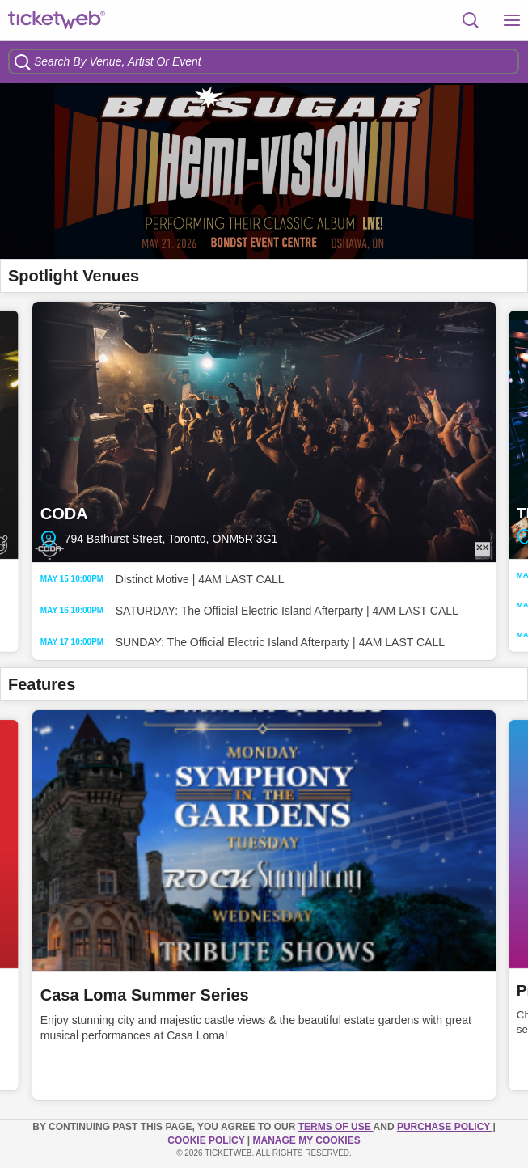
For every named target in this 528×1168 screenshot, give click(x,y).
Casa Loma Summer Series (144, 995)
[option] (264, 171)
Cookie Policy (207, 1140)
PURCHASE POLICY (444, 1126)
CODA (264, 432)
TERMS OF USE (336, 1126)
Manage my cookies (307, 1140)
